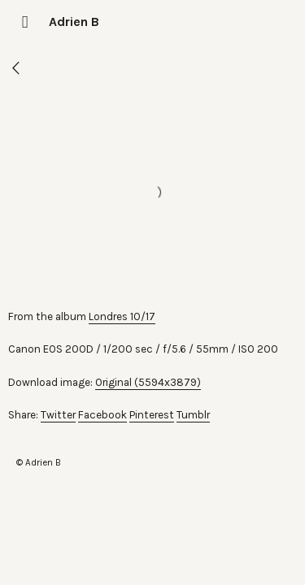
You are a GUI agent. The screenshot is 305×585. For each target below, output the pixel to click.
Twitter (58, 415)
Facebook (102, 415)
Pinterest (151, 415)
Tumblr (193, 415)
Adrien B (74, 21)
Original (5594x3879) (148, 382)
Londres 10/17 (122, 316)
